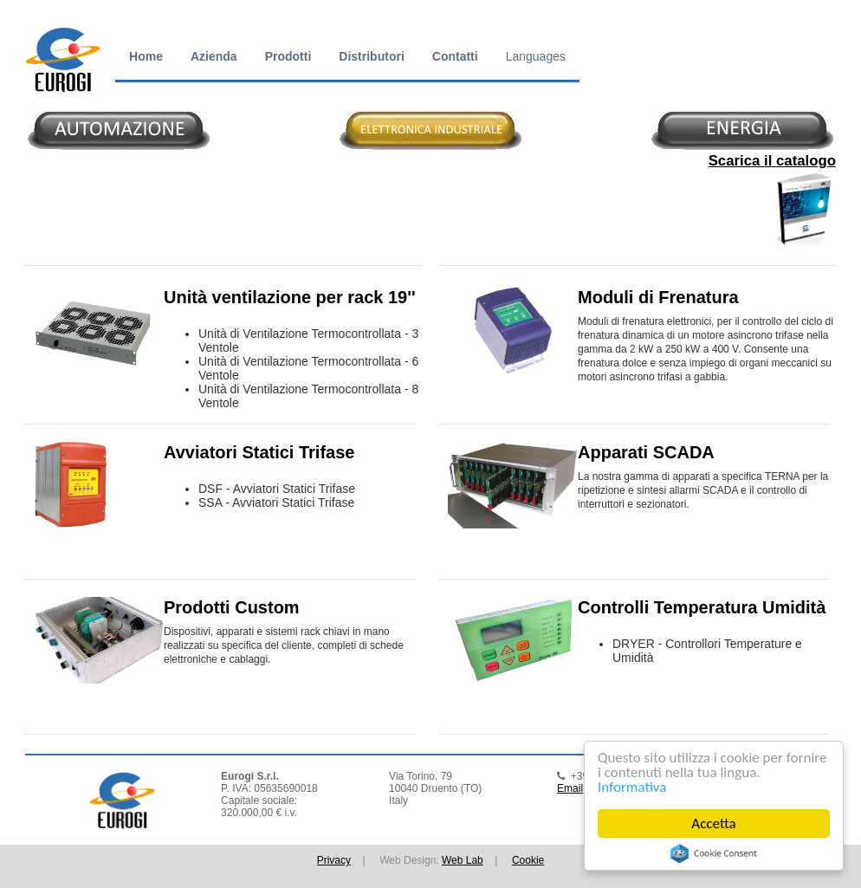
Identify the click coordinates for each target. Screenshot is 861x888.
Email (570, 788)
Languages (536, 56)
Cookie (528, 860)
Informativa (632, 787)
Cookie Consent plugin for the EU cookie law (713, 853)
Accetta (713, 823)
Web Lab (462, 860)
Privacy (334, 860)
